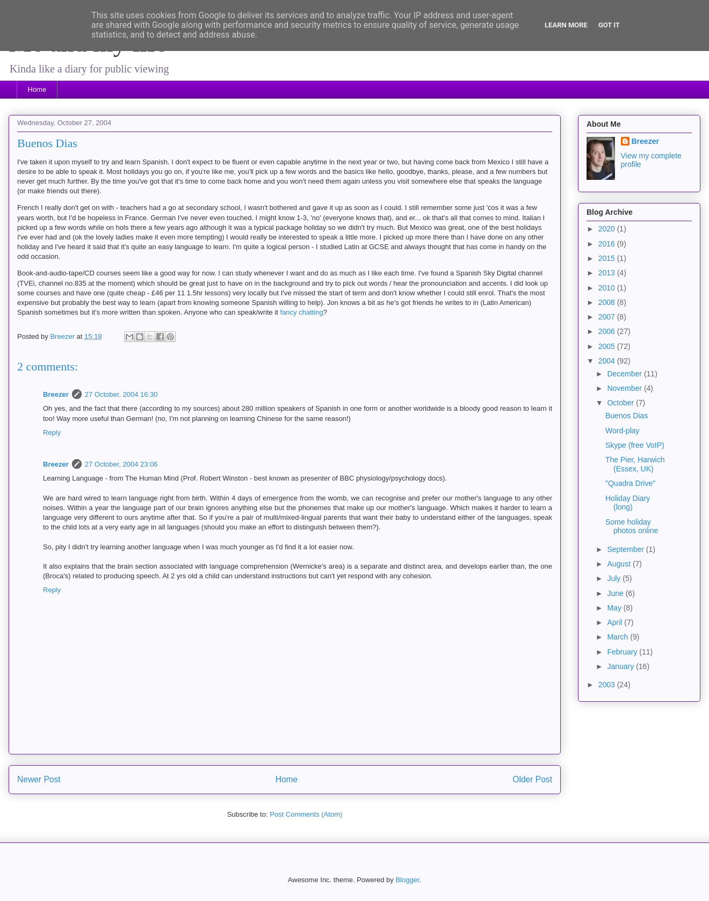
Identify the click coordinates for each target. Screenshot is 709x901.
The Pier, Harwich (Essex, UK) (634, 464)
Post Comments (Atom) (306, 814)
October (621, 402)
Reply (52, 432)
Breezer (56, 394)
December (625, 373)
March (618, 637)
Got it (609, 25)
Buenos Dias (626, 415)
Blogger (407, 880)
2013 (607, 272)
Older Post (532, 779)
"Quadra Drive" (630, 483)
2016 (607, 243)
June (616, 593)
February (623, 652)
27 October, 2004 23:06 (121, 464)
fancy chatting (301, 312)
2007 (607, 317)
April (615, 622)
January (621, 666)
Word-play (622, 430)
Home (37, 89)
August (619, 564)
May (615, 608)
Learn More (566, 25)
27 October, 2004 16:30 (121, 394)
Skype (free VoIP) (634, 445)
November (625, 388)
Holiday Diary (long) (627, 503)
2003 (607, 684)
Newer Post (39, 779)
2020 (607, 228)
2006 (607, 331)
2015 (607, 258)
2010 (607, 288)
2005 (607, 346)
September (626, 549)
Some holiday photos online (631, 526)
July (615, 578)
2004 (607, 361)
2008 (607, 302)
